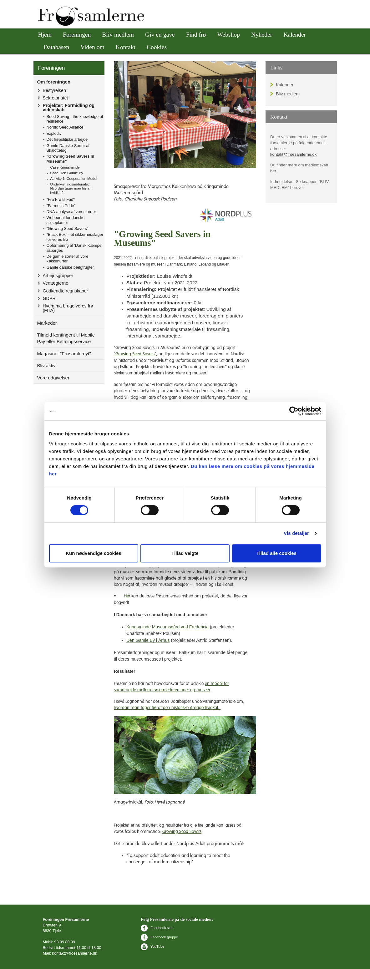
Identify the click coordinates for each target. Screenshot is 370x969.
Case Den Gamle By (66, 173)
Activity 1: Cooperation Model (73, 178)
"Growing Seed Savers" (68, 228)
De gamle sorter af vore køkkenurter (68, 258)
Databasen (56, 47)
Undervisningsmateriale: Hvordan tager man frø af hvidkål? (70, 188)
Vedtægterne (55, 283)
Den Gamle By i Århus (148, 640)
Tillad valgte (184, 553)
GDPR (49, 298)
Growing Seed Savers (181, 831)
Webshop (228, 34)
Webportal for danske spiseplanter (66, 220)
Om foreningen (54, 81)
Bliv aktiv (46, 365)
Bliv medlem (118, 34)
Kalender (294, 34)
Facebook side (157, 928)
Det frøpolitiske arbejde (67, 139)
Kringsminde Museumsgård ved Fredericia (167, 626)
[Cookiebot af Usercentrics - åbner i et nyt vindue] (293, 411)
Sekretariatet (55, 97)
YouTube (152, 946)
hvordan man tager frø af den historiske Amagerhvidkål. (167, 708)
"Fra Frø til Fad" (61, 199)
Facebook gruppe (159, 937)
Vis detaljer (296, 533)
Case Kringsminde (65, 167)
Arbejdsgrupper (58, 275)
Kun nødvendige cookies (93, 553)
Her (127, 596)
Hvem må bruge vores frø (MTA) (68, 308)
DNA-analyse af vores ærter (71, 211)
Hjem (45, 34)
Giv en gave (160, 34)
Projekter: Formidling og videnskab (68, 107)
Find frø (196, 34)
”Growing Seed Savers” (135, 354)
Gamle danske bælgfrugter (70, 267)
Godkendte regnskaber (65, 290)
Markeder (47, 323)
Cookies (157, 47)
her (273, 171)
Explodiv (54, 133)
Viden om (92, 47)
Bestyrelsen (54, 90)
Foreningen (77, 34)
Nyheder (261, 34)
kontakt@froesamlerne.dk (293, 154)
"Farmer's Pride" (61, 205)
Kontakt (125, 47)
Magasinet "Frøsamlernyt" (64, 353)
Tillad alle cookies (276, 553)
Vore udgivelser (53, 377)
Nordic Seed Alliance (65, 127)
